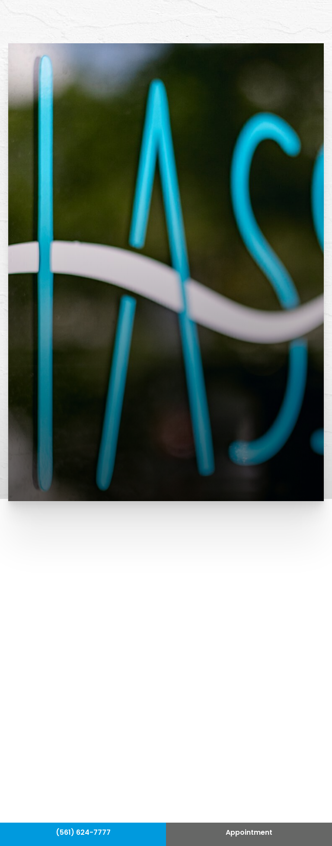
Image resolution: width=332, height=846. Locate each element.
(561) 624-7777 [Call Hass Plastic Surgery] (83, 833)
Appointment (249, 833)
